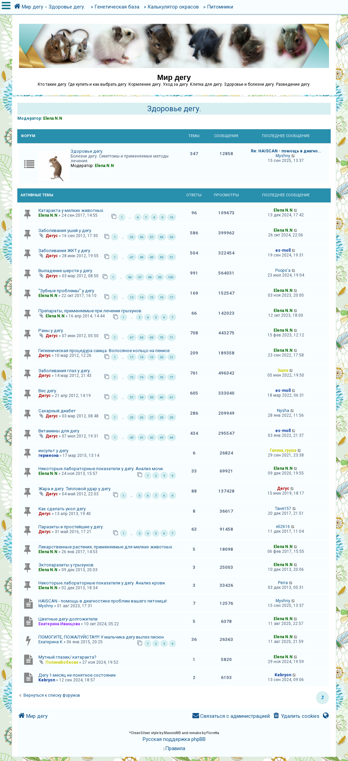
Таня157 (283, 508)
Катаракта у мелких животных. (71, 210)
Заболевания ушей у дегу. (65, 230)
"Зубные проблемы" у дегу (66, 290)
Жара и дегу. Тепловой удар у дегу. (74, 488)
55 (131, 237)
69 (151, 337)
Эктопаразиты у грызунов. (66, 564)
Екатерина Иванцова (59, 624)
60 (161, 397)
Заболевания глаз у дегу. (64, 370)
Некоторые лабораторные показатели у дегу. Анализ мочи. (101, 468)
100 (170, 277)
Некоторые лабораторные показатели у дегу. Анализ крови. (102, 582)
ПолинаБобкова (62, 662)
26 (141, 417)
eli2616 (283, 526)
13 (131, 297)
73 (131, 377)
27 (151, 417)
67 (131, 337)
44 (171, 437)
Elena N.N (52, 118)
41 (141, 437)
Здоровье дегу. (174, 108)
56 (141, 237)
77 (171, 377)
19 (151, 357)
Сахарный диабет (57, 410)
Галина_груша (283, 450)
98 (150, 277)
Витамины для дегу (58, 430)
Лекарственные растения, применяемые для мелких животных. (105, 546)
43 (161, 437)
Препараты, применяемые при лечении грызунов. (90, 310)
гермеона (48, 455)
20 (161, 357)
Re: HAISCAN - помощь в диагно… (286, 151)
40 (131, 437)
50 (161, 257)
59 (171, 237)
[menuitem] (295, 716)
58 (161, 237)
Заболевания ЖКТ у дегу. (64, 250)
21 (171, 357)
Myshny (283, 155)
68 (141, 337)
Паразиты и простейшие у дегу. (71, 526)
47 (131, 257)
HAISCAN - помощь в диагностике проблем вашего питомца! (102, 600)
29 (171, 417)
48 (141, 257)
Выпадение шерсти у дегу (65, 270)
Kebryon (46, 680)
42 (151, 437)
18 (141, 357)
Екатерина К (50, 642)
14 (141, 297)
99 (159, 277)
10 (171, 217)
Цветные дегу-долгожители (68, 619)
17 (171, 297)
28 (161, 417)
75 (151, 377)
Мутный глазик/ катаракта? (67, 657)
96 (130, 277)
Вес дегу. (47, 390)
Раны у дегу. (51, 330)
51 (171, 257)
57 (151, 237)
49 (151, 257)
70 (161, 337)
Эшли (283, 370)
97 (139, 277)
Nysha (283, 410)
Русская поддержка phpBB (174, 739)
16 (161, 297)
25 (131, 417)
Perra (283, 582)
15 (151, 297)
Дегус (52, 235)
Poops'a (283, 270)
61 (171, 397)
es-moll (283, 250)
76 (161, 377)
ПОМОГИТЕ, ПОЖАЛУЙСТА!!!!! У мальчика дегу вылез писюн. (101, 637)
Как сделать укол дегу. (62, 508)
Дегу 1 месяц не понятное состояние (77, 675)
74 (141, 377)
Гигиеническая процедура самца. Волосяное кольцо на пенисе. (104, 350)
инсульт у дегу (53, 450)
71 (171, 337)
